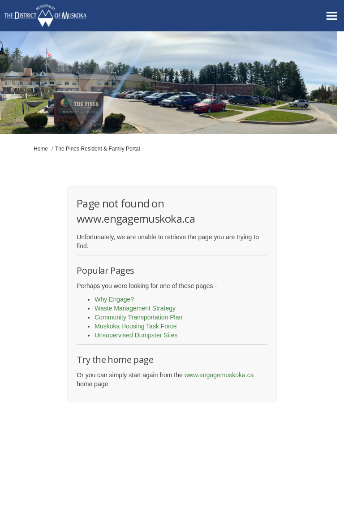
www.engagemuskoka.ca (219, 375)
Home (41, 149)
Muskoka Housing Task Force (135, 326)
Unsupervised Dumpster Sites (136, 335)
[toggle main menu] (332, 16)
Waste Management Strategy (135, 308)
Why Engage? (114, 299)
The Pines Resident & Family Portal (97, 149)
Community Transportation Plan (138, 317)
